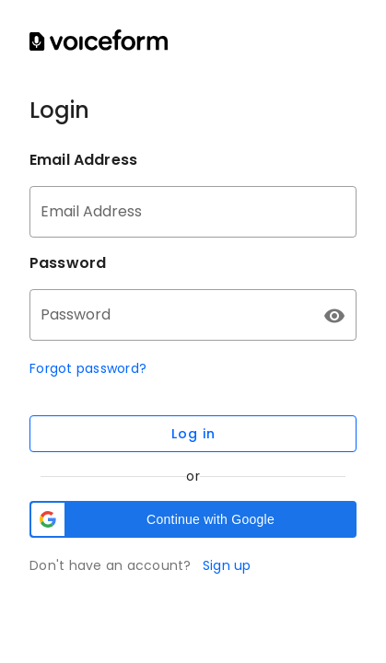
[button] (193, 519)
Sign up (227, 565)
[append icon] (334, 316)
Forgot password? (87, 368)
